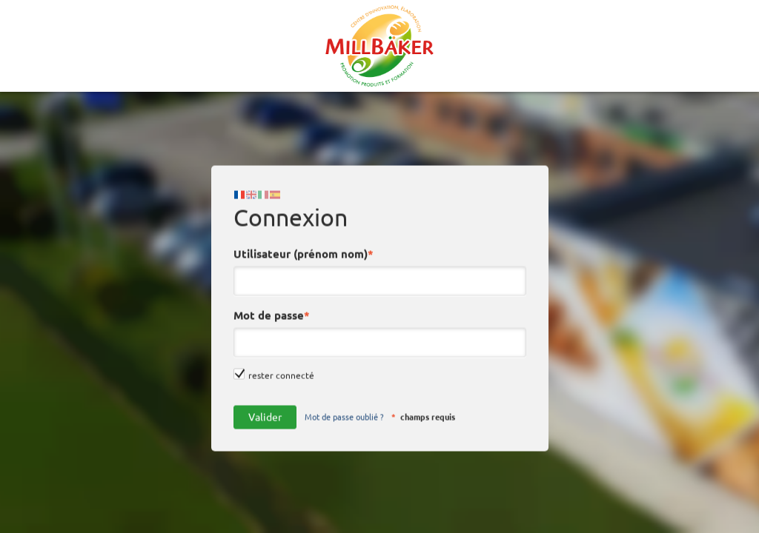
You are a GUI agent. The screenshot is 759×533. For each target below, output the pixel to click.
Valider (265, 407)
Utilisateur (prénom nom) (305, 244)
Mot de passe (273, 306)
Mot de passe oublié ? (344, 407)
